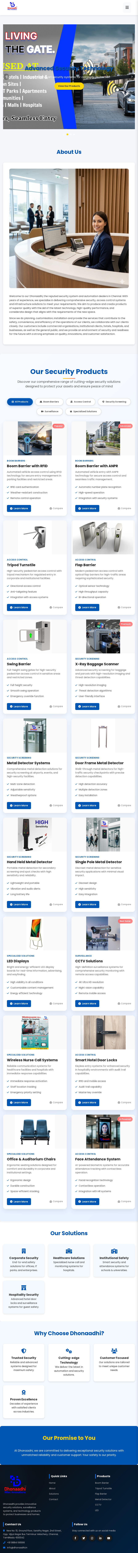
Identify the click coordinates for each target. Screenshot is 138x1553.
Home (52, 1482)
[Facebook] (75, 1538)
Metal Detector (103, 1499)
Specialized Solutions (83, 411)
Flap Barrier (101, 1493)
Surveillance (49, 411)
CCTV (98, 1504)
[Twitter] (83, 1538)
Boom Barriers (49, 401)
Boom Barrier (102, 1482)
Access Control (80, 401)
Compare (56, 508)
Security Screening (114, 401)
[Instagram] (92, 1538)
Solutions (54, 1493)
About (52, 1488)
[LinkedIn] (100, 1538)
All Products (20, 401)
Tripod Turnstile (103, 1488)
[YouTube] (108, 1538)
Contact (53, 1499)
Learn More (19, 508)
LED (97, 1510)
